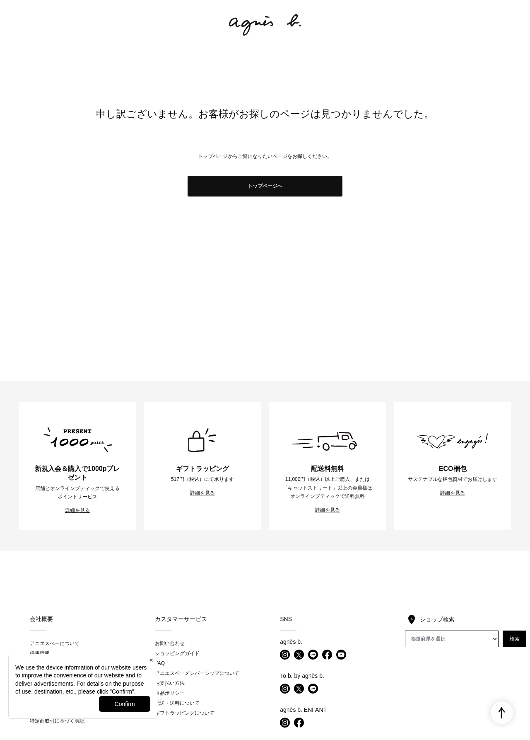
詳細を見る (77, 510)
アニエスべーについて (55, 643)
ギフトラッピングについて (184, 713)
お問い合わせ (170, 643)
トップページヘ (265, 186)
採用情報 (40, 653)
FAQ (160, 663)
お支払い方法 (170, 683)
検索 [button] (515, 639)
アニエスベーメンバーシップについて (197, 673)
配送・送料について (177, 703)
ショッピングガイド (177, 653)
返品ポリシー (170, 693)
